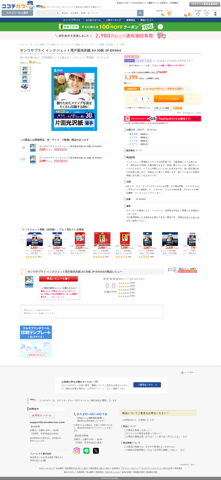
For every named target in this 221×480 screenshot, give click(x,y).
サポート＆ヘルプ (46, 468)
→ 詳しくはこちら (57, 297)
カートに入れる (169, 98)
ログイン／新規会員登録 (204, 4)
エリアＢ (133, 140)
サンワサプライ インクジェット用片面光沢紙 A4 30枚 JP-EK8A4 (70, 158)
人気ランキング (113, 20)
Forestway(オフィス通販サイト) (145, 3)
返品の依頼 (126, 472)
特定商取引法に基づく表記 (76, 468)
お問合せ (163, 3)
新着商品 (130, 20)
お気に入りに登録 (161, 108)
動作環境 (178, 468)
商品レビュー (146, 20)
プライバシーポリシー (130, 468)
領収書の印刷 (138, 472)
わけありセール (93, 20)
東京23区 (133, 134)
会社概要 (59, 468)
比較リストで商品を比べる (139, 108)
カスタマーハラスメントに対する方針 (157, 468)
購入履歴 (90, 472)
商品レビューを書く (58, 278)
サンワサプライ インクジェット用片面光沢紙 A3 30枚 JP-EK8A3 (70, 146)
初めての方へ (123, 3)
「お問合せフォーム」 (96, 388)
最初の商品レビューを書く (140, 65)
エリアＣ (133, 144)
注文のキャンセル (112, 472)
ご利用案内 (173, 3)
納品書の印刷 (151, 472)
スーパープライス (71, 20)
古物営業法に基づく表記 (99, 468)
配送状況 (99, 472)
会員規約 (115, 468)
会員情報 (80, 472)
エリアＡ (133, 137)
